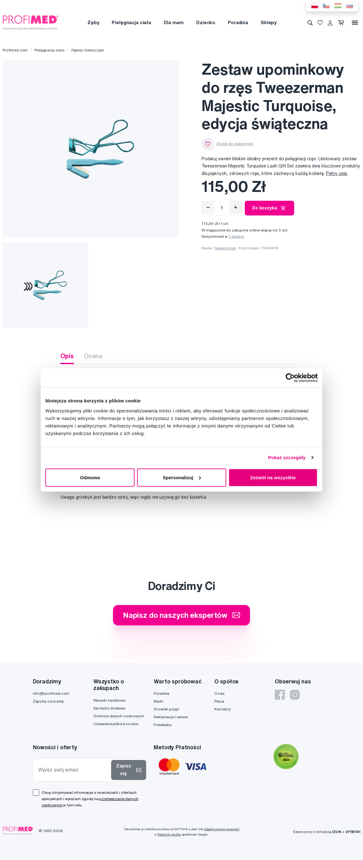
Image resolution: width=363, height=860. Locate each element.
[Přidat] (235, 207)
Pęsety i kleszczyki (87, 50)
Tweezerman (225, 248)
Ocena (93, 356)
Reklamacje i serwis (170, 717)
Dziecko (205, 22)
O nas (219, 693)
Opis (67, 356)
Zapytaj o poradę (48, 701)
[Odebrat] (208, 207)
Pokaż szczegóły (287, 457)
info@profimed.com (51, 693)
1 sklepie (236, 236)
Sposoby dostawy (109, 708)
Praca (219, 701)
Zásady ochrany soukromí (221, 829)
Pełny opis (337, 173)
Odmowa (90, 477)
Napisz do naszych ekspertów (181, 615)
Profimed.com (15, 50)
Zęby (93, 22)
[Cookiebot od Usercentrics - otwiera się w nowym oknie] (290, 378)
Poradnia (238, 22)
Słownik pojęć (166, 709)
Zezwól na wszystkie (273, 477)
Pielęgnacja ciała (131, 22)
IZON (336, 832)
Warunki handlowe (109, 700)
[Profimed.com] (31, 22)
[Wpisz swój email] (73, 770)
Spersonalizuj (182, 477)
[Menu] (354, 22)
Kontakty (222, 709)
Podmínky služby (169, 834)
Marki (158, 701)
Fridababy (162, 725)
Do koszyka (269, 208)
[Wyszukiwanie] (310, 23)
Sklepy (269, 22)
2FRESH (352, 832)
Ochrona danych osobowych (118, 716)
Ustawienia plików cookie (115, 724)
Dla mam (174, 22)
